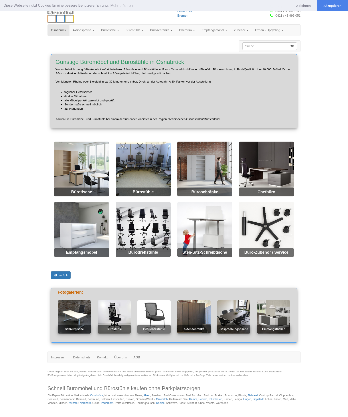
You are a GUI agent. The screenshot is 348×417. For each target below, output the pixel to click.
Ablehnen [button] (303, 6)
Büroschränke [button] (161, 30)
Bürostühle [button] (135, 30)
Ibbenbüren (215, 399)
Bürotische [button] (110, 30)
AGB (136, 357)
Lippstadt (258, 399)
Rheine (160, 403)
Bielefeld (252, 395)
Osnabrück (60, 30)
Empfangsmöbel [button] (214, 30)
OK (292, 46)
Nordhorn (85, 403)
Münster (73, 403)
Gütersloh (162, 399)
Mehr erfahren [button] (121, 6)
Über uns (120, 357)
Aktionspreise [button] (84, 30)
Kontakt (102, 357)
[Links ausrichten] (61, 275)
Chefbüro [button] (187, 30)
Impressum (58, 357)
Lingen (247, 399)
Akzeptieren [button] (332, 6)
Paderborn (107, 403)
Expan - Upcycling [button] (269, 30)
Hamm (193, 399)
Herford (202, 399)
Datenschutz (81, 357)
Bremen (182, 15)
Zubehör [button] (241, 30)
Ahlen (146, 395)
